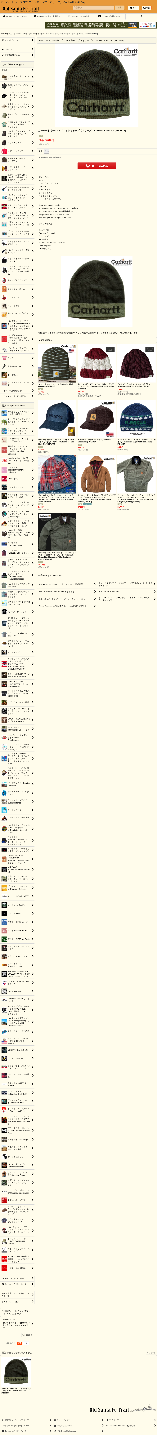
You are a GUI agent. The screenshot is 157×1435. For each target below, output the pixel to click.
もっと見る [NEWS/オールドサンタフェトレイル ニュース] (27, 1335)
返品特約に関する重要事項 (50, 157)
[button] (141, 17)
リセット (151, 1353)
